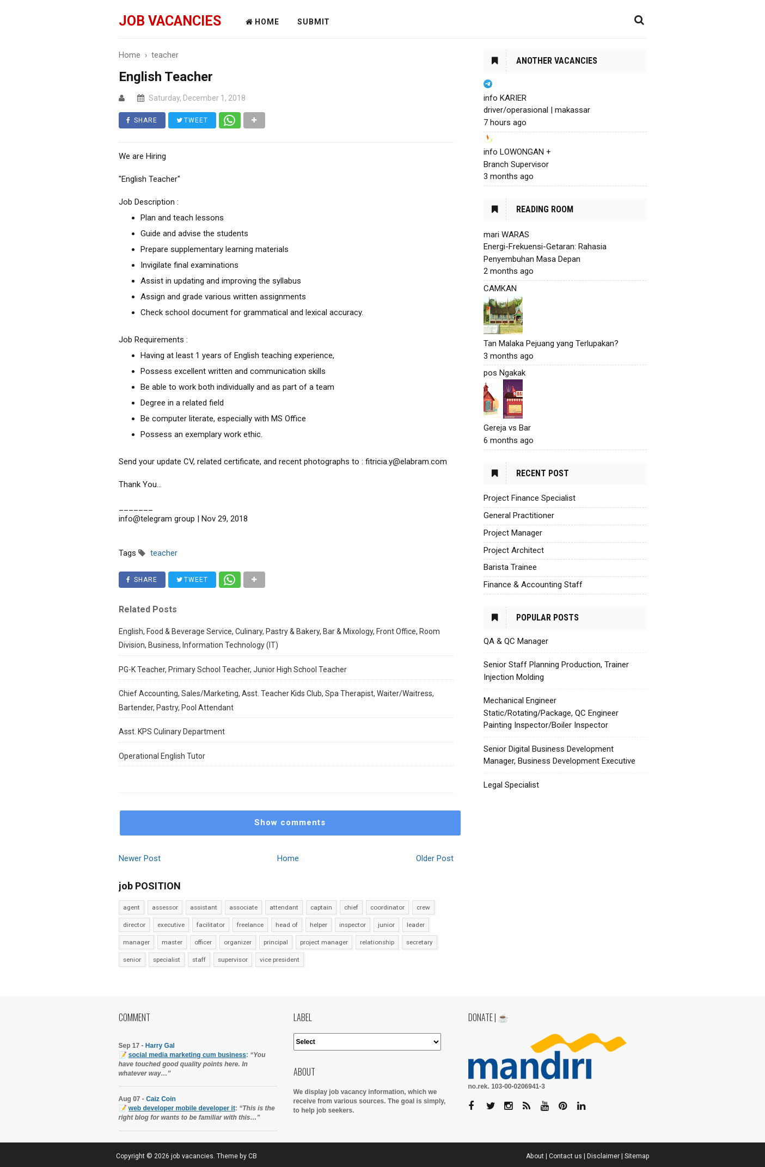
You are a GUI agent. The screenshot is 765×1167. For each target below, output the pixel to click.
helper (318, 925)
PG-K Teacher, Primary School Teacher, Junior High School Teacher (233, 669)
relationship (377, 942)
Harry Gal (160, 1045)
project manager (324, 942)
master (172, 942)
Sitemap (637, 1156)
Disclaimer (603, 1156)
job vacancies (170, 21)
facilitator (211, 925)
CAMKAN (500, 288)
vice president (279, 959)
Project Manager (513, 533)
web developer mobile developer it (181, 1108)
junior (386, 925)
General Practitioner (519, 515)
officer (203, 942)
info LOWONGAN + (517, 152)
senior (132, 959)
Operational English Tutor (162, 756)
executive (171, 925)
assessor (165, 907)
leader (416, 925)
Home (288, 858)
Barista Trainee (510, 567)
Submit (313, 21)
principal (276, 942)
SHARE (142, 120)
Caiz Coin (161, 1099)
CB (252, 1156)
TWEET (193, 120)
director (134, 925)
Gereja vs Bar (507, 428)
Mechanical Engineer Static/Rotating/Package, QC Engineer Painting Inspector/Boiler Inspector (551, 713)
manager (136, 942)
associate (243, 907)
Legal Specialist (511, 785)
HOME (262, 21)
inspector (352, 925)
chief (351, 907)
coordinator (387, 907)
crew (423, 907)
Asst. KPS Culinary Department (172, 731)
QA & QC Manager (516, 641)
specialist (166, 959)
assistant (203, 907)
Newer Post (140, 858)
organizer (238, 942)
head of (287, 925)
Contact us (565, 1156)
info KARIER (505, 98)
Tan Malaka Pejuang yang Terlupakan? (551, 343)
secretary (419, 942)
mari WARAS (506, 234)
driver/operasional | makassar (537, 110)
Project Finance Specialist (530, 498)
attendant (284, 907)
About (535, 1156)
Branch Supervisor (516, 164)
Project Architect (514, 550)
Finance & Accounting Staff (533, 584)
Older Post (435, 858)
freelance (250, 925)
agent (131, 907)
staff (199, 959)
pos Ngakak (504, 373)
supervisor (233, 959)
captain (321, 907)
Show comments (290, 822)
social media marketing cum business (187, 1055)
